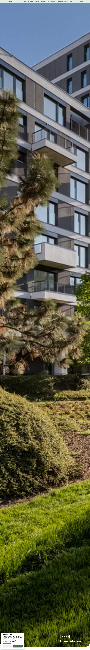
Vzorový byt (30, 1)
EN (74, 1)
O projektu (24, 1)
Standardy (53, 1)
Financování (60, 1)
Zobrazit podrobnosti (7, 642)
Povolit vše (18, 646)
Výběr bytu (42, 1)
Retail (71, 1)
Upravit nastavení (8, 646)
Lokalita (37, 1)
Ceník (48, 1)
